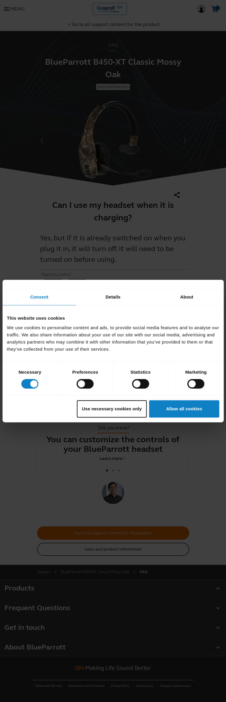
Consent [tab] (39, 296)
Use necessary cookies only (112, 408)
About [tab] (186, 296)
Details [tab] (113, 296)
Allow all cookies (184, 408)
